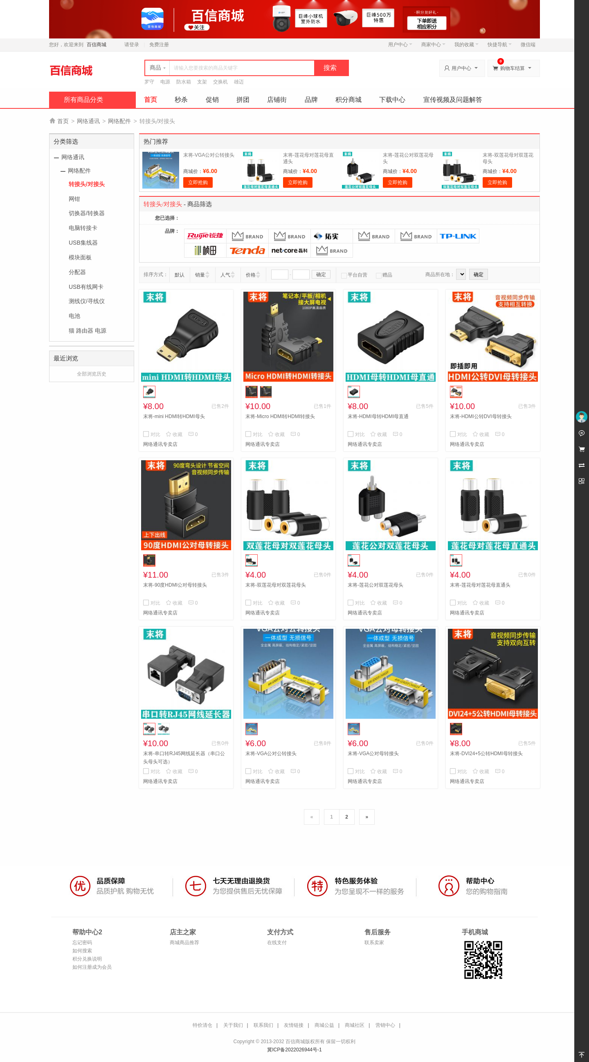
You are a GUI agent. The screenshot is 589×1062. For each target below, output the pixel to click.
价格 (251, 275)
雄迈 (239, 82)
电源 (165, 82)
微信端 (528, 44)
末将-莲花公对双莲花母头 (375, 585)
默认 (179, 275)
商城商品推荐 (184, 942)
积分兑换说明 (87, 959)
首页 (150, 99)
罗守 (149, 82)
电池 (74, 316)
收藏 (174, 434)
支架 (202, 82)
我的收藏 (466, 44)
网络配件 (119, 121)
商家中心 (433, 44)
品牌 (311, 99)
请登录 (131, 44)
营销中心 (385, 1025)
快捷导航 (500, 44)
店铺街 (277, 99)
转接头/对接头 (87, 184)
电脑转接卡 (83, 228)
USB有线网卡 (86, 287)
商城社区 (354, 1025)
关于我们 (233, 1025)
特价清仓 (202, 1025)
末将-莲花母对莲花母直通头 (480, 585)
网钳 (74, 199)
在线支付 (277, 942)
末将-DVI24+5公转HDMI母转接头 (486, 753)
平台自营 (354, 275)
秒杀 (181, 99)
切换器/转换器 (87, 213)
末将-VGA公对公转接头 (208, 155)
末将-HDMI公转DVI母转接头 (481, 416)
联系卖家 (374, 942)
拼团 (243, 99)
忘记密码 (82, 942)
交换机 (220, 82)
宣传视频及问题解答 (452, 99)
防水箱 (183, 82)
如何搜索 (82, 951)
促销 (212, 99)
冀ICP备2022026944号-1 (294, 1050)
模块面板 (80, 257)
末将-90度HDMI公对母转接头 (175, 585)
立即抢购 (198, 182)
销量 (200, 275)
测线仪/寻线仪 (87, 301)
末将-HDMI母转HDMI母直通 (378, 416)
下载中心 (392, 99)
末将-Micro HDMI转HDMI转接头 (280, 416)
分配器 (77, 272)
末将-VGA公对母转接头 (373, 753)
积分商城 (348, 99)
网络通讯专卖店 (160, 444)
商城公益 (324, 1025)
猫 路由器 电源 (87, 330)
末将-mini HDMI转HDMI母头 (174, 416)
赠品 (384, 275)
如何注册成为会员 (92, 967)
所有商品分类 (83, 99)
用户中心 (400, 44)
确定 (321, 274)
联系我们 (263, 1025)
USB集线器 (83, 242)
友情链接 (293, 1025)
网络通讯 (88, 121)
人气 (225, 275)
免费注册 (159, 44)
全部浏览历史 (91, 374)
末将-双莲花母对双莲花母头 (275, 585)
